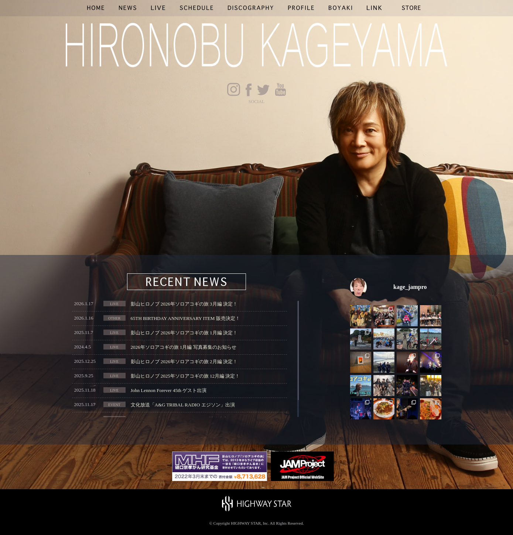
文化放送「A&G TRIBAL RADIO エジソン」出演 (183, 405)
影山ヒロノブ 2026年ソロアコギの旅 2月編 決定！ (184, 361)
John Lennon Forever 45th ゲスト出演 (169, 390)
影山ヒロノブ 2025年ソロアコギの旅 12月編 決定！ (185, 376)
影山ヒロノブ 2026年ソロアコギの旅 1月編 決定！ (184, 332)
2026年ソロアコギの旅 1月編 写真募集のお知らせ (183, 347)
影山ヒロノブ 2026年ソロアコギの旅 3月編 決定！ (184, 304)
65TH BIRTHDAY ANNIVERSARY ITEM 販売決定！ (185, 318)
